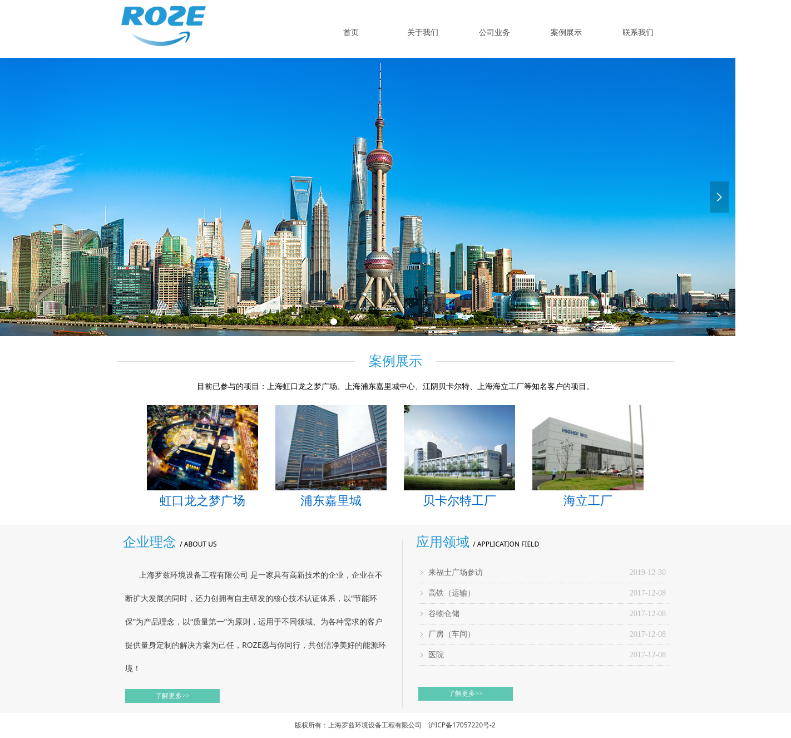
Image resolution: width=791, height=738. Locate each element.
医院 (436, 655)
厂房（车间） (451, 634)
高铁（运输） (451, 593)
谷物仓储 (443, 613)
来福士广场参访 (455, 572)
